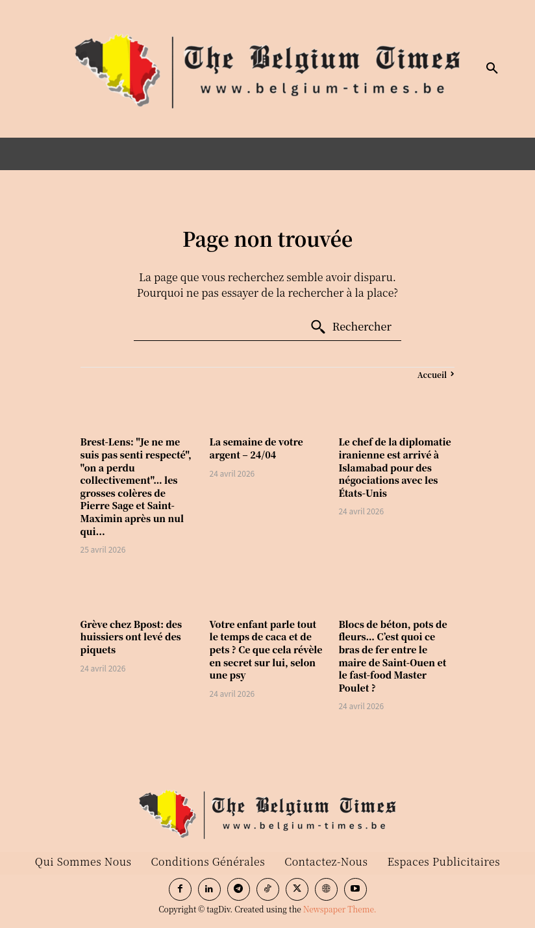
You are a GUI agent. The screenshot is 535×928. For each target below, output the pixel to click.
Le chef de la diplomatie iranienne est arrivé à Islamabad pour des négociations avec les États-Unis (394, 467)
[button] (492, 68)
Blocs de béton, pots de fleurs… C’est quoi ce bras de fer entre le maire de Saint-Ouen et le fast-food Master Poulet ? (392, 656)
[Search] (350, 327)
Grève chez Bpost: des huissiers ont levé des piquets (131, 637)
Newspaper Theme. (340, 908)
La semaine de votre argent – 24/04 (256, 448)
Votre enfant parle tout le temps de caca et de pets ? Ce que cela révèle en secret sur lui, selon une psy (266, 649)
